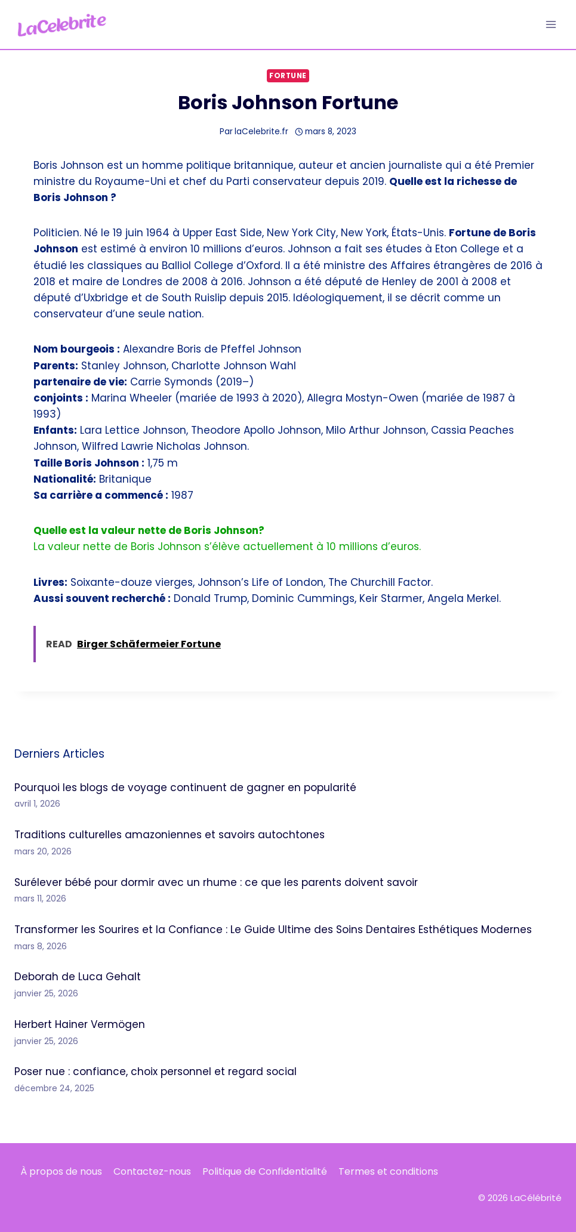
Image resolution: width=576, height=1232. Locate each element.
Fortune (288, 76)
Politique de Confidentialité (264, 1171)
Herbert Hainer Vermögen (79, 1024)
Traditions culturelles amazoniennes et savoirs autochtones (169, 834)
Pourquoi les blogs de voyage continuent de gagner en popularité (185, 787)
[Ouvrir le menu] (551, 24)
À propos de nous (61, 1171)
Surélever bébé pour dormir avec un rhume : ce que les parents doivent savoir (216, 882)
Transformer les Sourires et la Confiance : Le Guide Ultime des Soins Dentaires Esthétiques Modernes (273, 929)
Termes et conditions (388, 1171)
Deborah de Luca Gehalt (77, 976)
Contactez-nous (152, 1171)
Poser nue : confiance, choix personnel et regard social (155, 1071)
